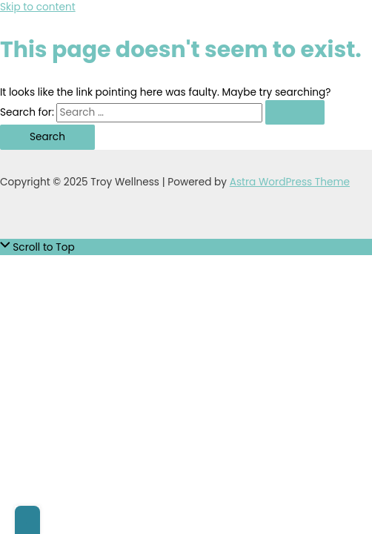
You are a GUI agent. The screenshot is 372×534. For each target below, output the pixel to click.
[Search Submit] (295, 112)
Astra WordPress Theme (290, 182)
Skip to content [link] (38, 7)
